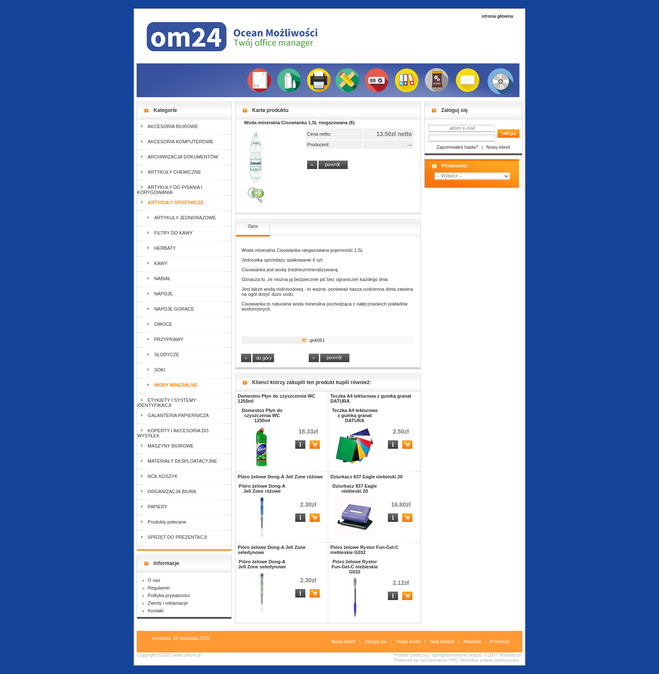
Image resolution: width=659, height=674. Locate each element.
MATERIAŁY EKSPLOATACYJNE (177, 461)
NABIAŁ (153, 278)
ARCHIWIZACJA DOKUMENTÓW (177, 156)
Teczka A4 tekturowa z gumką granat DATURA (355, 415)
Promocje (499, 641)
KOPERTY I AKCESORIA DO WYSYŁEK (173, 433)
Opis (253, 226)
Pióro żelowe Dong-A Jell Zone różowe (280, 476)
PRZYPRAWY (160, 339)
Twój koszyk (441, 641)
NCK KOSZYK (157, 476)
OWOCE (154, 324)
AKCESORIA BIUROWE (167, 126)
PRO (454, 660)
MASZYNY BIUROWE (165, 445)
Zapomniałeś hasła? (457, 147)
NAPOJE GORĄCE (165, 308)
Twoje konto (407, 641)
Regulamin (156, 587)
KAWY (152, 263)
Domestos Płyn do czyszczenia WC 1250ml (262, 415)
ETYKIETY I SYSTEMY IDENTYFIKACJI (166, 403)
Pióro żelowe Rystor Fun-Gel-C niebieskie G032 (364, 550)
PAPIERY (152, 506)
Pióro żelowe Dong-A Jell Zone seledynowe (262, 564)
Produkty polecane (161, 521)
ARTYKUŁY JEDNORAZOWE (176, 217)
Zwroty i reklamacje (165, 603)
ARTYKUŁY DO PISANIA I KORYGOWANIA (169, 190)
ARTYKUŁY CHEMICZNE (169, 172)
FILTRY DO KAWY (165, 232)
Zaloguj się (375, 641)
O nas (151, 580)
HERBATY (156, 248)
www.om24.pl (186, 655)
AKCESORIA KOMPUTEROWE (175, 141)
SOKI (151, 369)
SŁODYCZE (158, 354)
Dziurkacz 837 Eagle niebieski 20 (366, 476)
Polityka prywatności (166, 595)
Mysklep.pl (510, 655)
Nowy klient (498, 147)
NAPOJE (155, 293)
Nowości (472, 641)
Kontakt (153, 610)
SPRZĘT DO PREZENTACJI (172, 537)
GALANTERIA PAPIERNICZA (173, 415)
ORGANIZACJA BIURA (166, 491)
